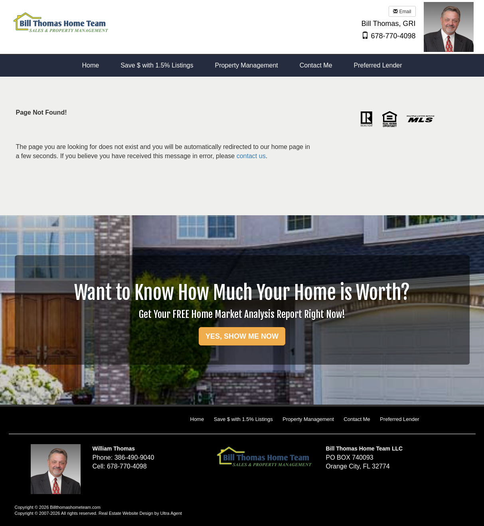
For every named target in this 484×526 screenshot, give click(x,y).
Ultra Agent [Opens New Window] (171, 513)
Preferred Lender (399, 419)
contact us (251, 156)
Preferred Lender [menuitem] (378, 65)
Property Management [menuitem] (246, 65)
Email (402, 11)
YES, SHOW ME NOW (242, 336)
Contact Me (357, 419)
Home (197, 419)
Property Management (308, 419)
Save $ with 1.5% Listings (243, 419)
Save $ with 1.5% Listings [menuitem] (157, 65)
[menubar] (242, 66)
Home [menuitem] (90, 65)
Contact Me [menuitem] (316, 65)
